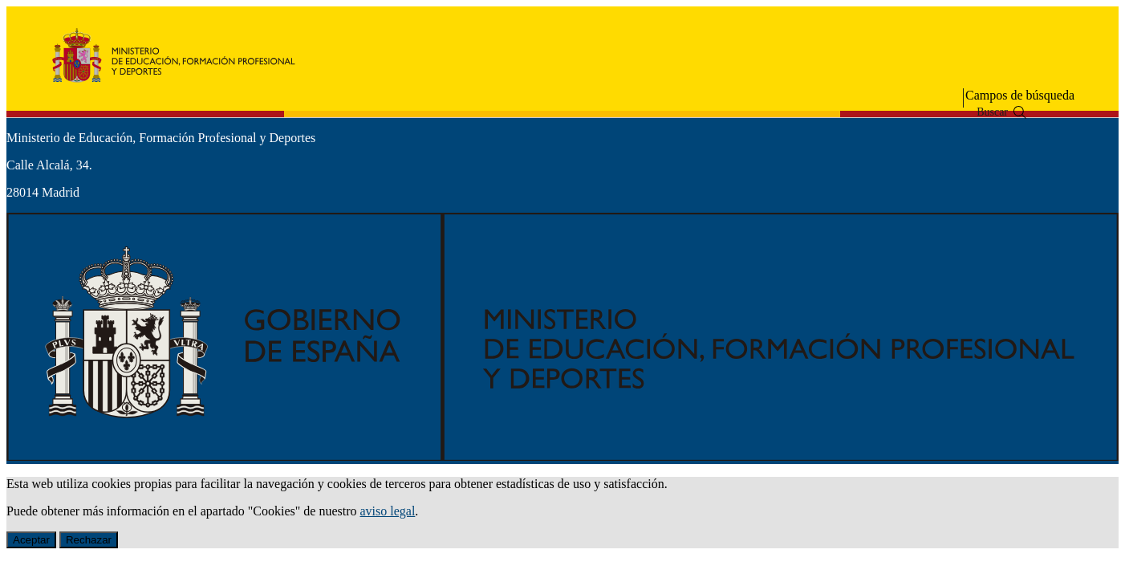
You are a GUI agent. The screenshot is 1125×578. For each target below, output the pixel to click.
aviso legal (387, 511)
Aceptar (31, 540)
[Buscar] (1019, 112)
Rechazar (89, 540)
